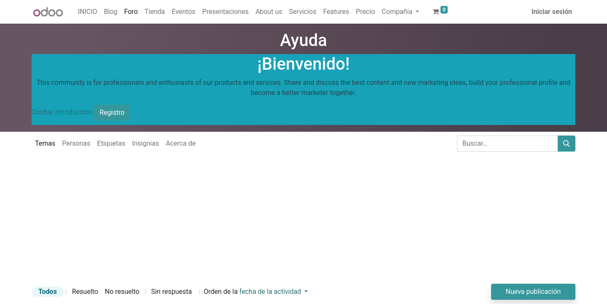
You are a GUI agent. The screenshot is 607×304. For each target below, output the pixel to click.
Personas (76, 143)
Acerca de (181, 143)
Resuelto (85, 292)
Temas (45, 143)
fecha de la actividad (271, 292)
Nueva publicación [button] (533, 292)
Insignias (145, 143)
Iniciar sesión (552, 12)
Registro (111, 113)
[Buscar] (566, 144)
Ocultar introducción (62, 112)
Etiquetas (111, 143)
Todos (47, 292)
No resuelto (122, 292)
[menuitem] (88, 11)
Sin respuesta (171, 292)
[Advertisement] (253, 225)
